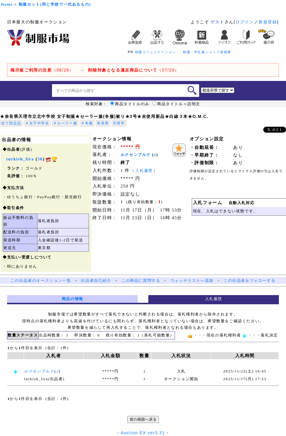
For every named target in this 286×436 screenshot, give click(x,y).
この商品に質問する (140, 280)
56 (40, 159)
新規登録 (268, 21)
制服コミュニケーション (155, 52)
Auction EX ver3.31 (143, 432)
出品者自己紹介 (96, 280)
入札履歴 (143, 170)
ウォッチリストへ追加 (192, 280)
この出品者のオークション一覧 (41, 280)
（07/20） (133, 70)
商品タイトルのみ (130, 104)
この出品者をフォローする (249, 280)
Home (7, 4)
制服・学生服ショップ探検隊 (207, 52)
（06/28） (42, 70)
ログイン (244, 21)
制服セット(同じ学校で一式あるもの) (55, 4)
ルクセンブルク (136, 154)
